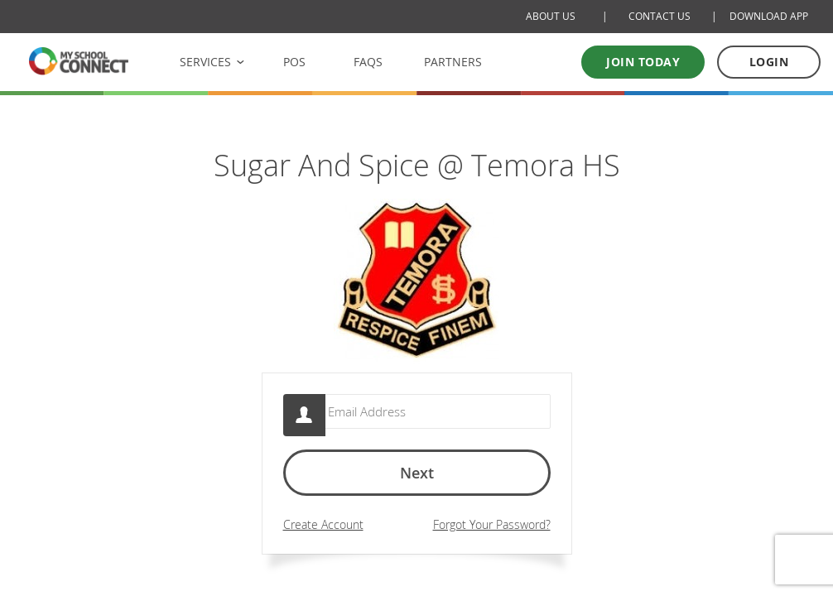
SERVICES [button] (205, 62)
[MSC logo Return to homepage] (78, 61)
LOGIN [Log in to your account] (769, 62)
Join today (643, 62)
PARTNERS (453, 62)
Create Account (323, 532)
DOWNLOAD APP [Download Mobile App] (768, 16)
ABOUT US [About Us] (550, 16)
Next (417, 480)
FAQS (368, 62)
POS (294, 62)
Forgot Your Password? (492, 532)
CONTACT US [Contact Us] (659, 16)
